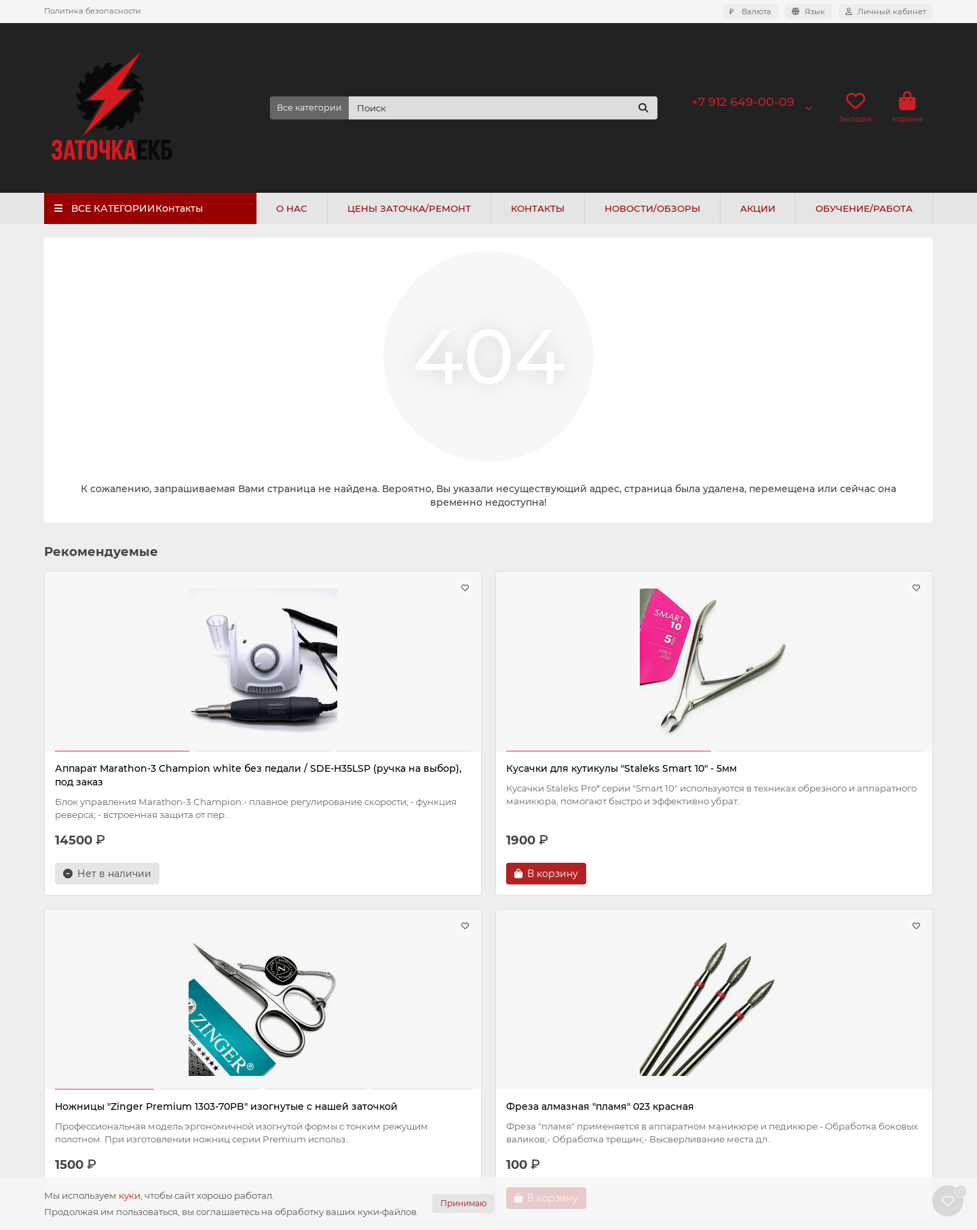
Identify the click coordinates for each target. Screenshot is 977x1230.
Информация (85, 993)
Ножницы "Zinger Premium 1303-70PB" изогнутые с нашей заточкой (595, 775)
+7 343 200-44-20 (776, 1036)
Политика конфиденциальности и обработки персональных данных (127, 1080)
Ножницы (518, 1036)
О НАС (291, 208)
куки (129, 1195)
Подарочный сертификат (331, 1073)
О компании (73, 1018)
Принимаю (463, 1203)
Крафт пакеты (528, 1128)
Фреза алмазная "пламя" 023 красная (826, 768)
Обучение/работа (312, 1054)
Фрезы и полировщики (551, 1073)
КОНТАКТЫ (537, 208)
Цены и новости (320, 993)
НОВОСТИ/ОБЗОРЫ (652, 208)
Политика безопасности (92, 11)
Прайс (285, 1018)
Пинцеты (517, 1109)
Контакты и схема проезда (108, 1122)
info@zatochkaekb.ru (784, 1054)
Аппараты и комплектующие (565, 1018)
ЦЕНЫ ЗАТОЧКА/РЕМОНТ (409, 208)
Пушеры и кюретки (542, 1091)
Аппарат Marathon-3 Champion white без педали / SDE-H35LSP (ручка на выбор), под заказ (148, 782)
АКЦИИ (757, 208)
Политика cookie (84, 1104)
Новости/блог (303, 1036)
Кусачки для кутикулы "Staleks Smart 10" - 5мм (374, 775)
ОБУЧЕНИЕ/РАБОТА (864, 208)
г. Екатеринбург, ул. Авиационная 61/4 (826, 1107)
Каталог (519, 993)
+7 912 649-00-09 (742, 101)
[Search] (503, 107)
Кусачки (515, 1054)
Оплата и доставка (89, 1036)
